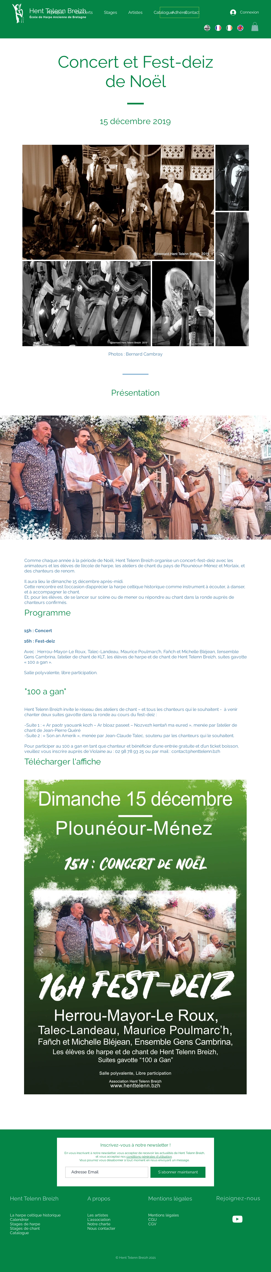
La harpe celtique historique (35, 1215)
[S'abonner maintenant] (177, 1172)
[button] (255, 26)
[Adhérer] (179, 12)
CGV (152, 1224)
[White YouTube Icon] (237, 1219)
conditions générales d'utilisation (149, 1156)
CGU (152, 1219)
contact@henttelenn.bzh (195, 751)
